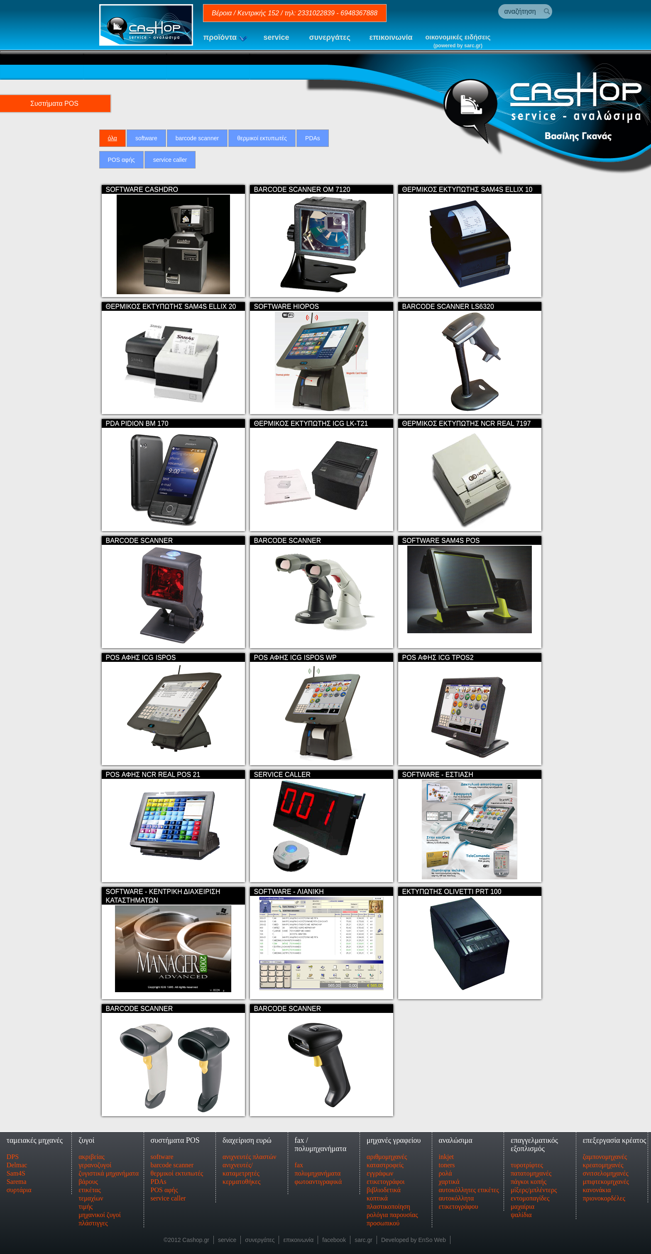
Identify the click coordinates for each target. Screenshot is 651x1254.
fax (299, 1162)
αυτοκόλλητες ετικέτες (468, 1187)
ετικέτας (89, 1187)
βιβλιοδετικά (384, 1187)
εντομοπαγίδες (530, 1195)
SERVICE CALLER (282, 772)
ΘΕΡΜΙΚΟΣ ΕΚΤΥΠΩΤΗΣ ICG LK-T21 (311, 421)
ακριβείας (91, 1154)
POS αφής (121, 159)
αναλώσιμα (455, 1138)
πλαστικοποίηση (388, 1204)
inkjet (445, 1154)
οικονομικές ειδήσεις (458, 42)
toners (446, 1162)
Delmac (17, 1162)
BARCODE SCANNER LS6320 (448, 303)
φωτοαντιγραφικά (318, 1179)
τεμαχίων (90, 1195)
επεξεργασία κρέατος (614, 1138)
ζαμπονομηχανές (604, 1154)
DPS (13, 1154)
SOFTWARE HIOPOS (286, 303)
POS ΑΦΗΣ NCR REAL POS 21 (153, 772)
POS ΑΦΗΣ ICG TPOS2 (438, 655)
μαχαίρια (522, 1204)
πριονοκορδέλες (603, 1195)
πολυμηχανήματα (318, 1170)
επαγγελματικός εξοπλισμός (534, 1142)
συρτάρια (19, 1187)
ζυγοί (86, 1138)
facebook (334, 1237)
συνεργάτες (330, 37)
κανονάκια (596, 1187)
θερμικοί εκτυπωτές (262, 138)
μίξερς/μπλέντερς (534, 1187)
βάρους (88, 1179)
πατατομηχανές (531, 1170)
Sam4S (16, 1170)
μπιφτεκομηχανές (605, 1179)
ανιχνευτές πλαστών (249, 1154)
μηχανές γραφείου (394, 1138)
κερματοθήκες (241, 1179)
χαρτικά (448, 1179)
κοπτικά (377, 1195)
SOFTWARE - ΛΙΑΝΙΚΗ (289, 889)
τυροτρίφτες (527, 1162)
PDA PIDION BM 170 (137, 421)
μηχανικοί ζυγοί (99, 1212)
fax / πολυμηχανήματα (321, 1142)
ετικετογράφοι (386, 1179)
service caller (170, 159)
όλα (112, 138)
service (276, 37)
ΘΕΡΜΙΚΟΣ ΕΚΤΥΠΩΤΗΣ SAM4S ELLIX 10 (467, 186)
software (146, 138)
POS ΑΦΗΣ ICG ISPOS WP (295, 655)
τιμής (85, 1204)
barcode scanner (197, 138)
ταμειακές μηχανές (35, 1138)
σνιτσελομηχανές (605, 1170)
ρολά (445, 1170)
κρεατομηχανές (602, 1162)
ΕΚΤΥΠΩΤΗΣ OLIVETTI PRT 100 (452, 889)
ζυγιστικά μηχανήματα (108, 1170)
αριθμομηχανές (387, 1154)
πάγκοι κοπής (528, 1179)
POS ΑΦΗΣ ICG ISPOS (141, 655)
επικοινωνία (391, 37)
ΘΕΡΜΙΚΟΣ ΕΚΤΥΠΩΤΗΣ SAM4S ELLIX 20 (171, 303)
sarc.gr (363, 1237)
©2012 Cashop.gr (186, 1237)
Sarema (17, 1179)
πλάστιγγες (93, 1220)
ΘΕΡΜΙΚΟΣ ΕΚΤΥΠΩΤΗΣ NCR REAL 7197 (466, 421)
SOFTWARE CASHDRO (142, 186)
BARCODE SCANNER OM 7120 (302, 186)
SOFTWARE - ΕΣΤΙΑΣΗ (437, 772)
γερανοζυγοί (94, 1162)
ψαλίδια (521, 1212)
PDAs (312, 138)
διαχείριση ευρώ (247, 1138)
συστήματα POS (175, 1138)
